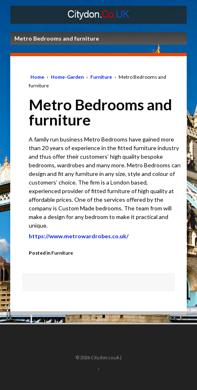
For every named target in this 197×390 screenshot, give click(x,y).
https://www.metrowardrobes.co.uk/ (78, 236)
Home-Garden (67, 77)
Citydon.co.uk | (105, 357)
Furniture (101, 77)
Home (37, 77)
